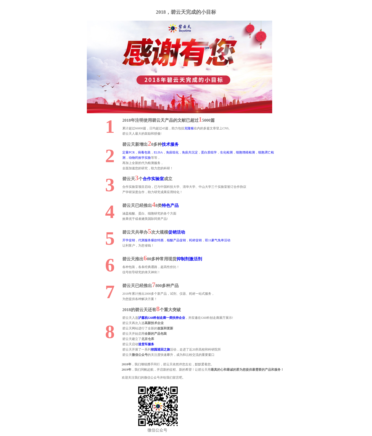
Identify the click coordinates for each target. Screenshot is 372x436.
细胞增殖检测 (245, 152)
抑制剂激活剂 (189, 259)
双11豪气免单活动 (217, 240)
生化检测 (226, 152)
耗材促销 (195, 240)
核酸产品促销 (176, 240)
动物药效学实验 (140, 158)
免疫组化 (172, 152)
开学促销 (128, 240)
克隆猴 (189, 128)
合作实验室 (153, 178)
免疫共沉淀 (190, 152)
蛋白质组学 (209, 152)
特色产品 (170, 205)
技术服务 (170, 144)
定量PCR (128, 152)
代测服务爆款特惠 (151, 240)
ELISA (158, 152)
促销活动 (176, 232)
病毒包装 (144, 152)
